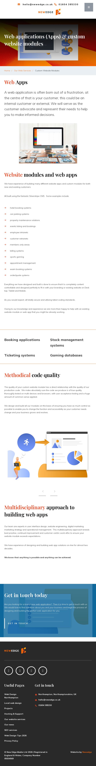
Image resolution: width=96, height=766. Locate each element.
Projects (8, 708)
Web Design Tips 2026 (15, 735)
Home (7, 70)
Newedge (87, 752)
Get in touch (18, 623)
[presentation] (42, 491)
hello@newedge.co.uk (35, 4)
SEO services (10, 730)
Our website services (14, 719)
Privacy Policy (11, 741)
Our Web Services (22, 70)
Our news (9, 724)
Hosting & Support (13, 714)
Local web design (13, 703)
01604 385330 (66, 4)
